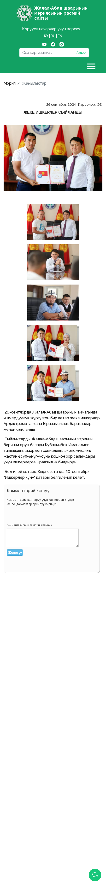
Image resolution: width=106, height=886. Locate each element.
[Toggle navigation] (92, 66)
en (60, 36)
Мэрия (10, 83)
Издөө (81, 52)
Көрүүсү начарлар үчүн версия (51, 29)
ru (53, 36)
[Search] (46, 52)
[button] (10, 514)
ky (46, 36)
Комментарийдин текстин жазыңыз (29, 525)
